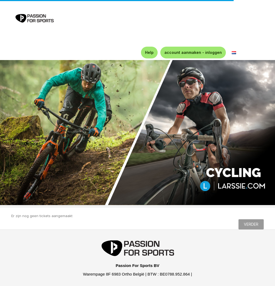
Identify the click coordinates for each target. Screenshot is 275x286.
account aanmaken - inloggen (193, 52)
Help (149, 52)
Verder (251, 224)
